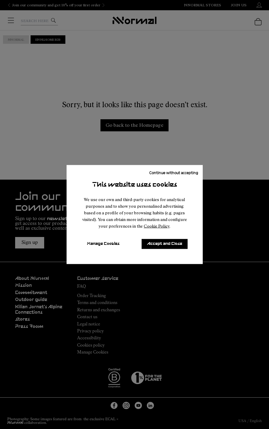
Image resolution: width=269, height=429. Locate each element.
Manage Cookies (103, 244)
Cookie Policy (156, 226)
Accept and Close (164, 244)
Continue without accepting (173, 172)
